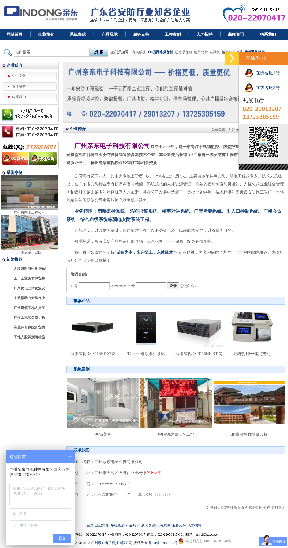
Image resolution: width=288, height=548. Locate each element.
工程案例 (173, 34)
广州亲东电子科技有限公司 (111, 543)
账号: (75, 286)
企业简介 (46, 34)
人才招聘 (204, 34)
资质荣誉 (19, 86)
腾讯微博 (255, 507)
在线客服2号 (262, 87)
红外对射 (201, 52)
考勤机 (215, 52)
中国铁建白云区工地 (176, 434)
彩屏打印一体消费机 (252, 354)
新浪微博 (241, 507)
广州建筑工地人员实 (29, 308)
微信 (266, 507)
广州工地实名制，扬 (29, 318)
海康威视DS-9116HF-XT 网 (199, 354)
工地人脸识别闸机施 (29, 337)
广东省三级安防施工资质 (215, 155)
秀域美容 (103, 434)
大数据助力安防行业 (29, 298)
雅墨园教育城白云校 (249, 434)
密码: (130, 286)
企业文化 (19, 76)
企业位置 (153, 473)
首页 (90, 525)
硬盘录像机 (183, 52)
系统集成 (78, 34)
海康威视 (139, 52)
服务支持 (141, 34)
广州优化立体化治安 (29, 288)
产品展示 (109, 34)
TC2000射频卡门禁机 (146, 354)
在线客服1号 (262, 72)
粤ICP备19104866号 (163, 543)
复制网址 (278, 507)
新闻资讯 (236, 34)
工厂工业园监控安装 (29, 278)
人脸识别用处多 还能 (30, 269)
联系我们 (268, 34)
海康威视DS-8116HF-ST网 (93, 354)
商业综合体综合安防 (29, 327)
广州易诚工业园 (29, 252)
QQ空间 (227, 507)
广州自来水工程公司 (29, 213)
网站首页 (14, 34)
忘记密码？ (188, 286)
